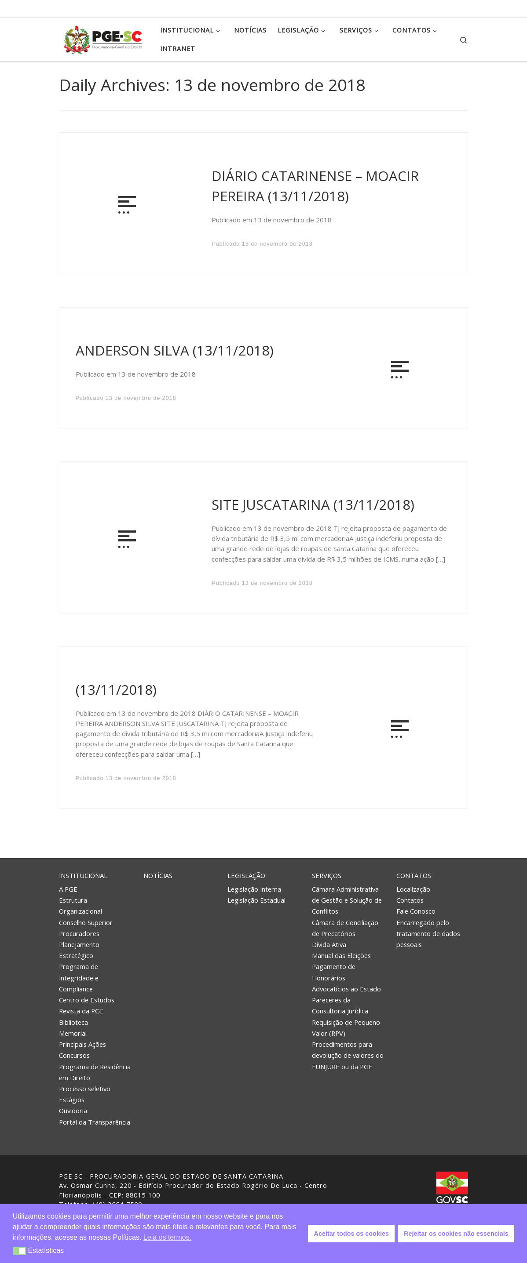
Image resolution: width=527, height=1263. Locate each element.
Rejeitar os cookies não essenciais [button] (456, 1233)
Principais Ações (82, 1044)
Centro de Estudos (86, 999)
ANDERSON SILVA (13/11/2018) (175, 350)
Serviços (326, 875)
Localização (413, 889)
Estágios (71, 1099)
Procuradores (79, 933)
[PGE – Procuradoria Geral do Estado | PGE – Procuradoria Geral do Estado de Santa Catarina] (103, 38)
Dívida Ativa (329, 944)
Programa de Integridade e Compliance (79, 977)
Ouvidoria (73, 1110)
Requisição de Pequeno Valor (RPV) (346, 1028)
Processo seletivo (84, 1088)
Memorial (73, 1033)
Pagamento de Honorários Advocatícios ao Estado (346, 977)
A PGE (68, 889)
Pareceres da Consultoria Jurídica (340, 1005)
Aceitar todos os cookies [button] (351, 1233)
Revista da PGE (81, 1010)
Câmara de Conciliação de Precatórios (345, 928)
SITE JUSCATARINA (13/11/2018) (313, 504)
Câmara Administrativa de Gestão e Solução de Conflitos (347, 900)
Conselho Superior (86, 922)
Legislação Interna (254, 889)
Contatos (413, 875)
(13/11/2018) (116, 689)
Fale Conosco (416, 911)
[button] (19, 1251)
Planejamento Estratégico (79, 950)
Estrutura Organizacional (80, 905)
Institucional (83, 875)
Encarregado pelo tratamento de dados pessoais (428, 933)
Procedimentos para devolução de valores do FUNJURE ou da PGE (348, 1055)
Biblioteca (73, 1022)
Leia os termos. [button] (167, 1237)
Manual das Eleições (341, 955)
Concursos (74, 1055)
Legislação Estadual (256, 900)
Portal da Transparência (94, 1122)
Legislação (246, 875)
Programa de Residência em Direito (95, 1072)
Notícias (157, 875)
